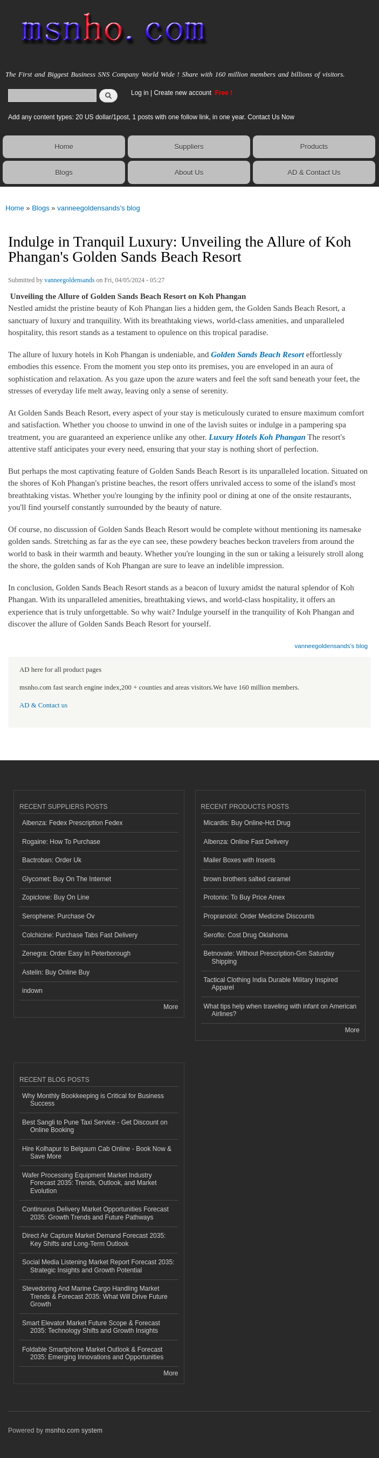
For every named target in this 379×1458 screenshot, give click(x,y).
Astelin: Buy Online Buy (55, 972)
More (170, 1007)
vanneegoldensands (69, 280)
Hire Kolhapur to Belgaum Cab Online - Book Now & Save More (96, 1152)
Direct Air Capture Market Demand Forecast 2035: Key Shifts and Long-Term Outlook (94, 1239)
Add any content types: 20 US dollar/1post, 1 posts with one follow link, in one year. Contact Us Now (151, 117)
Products (314, 146)
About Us (189, 172)
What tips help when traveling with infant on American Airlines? (280, 1010)
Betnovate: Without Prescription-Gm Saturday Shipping (269, 957)
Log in (140, 93)
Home (63, 146)
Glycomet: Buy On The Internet (66, 879)
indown (32, 990)
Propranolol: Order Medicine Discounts (259, 916)
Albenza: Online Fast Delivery (246, 842)
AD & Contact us (43, 705)
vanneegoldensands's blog (98, 208)
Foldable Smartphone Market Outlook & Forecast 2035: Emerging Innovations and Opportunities (92, 1353)
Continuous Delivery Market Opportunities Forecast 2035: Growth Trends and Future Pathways (95, 1213)
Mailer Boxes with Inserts (239, 860)
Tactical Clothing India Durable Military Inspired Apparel (271, 983)
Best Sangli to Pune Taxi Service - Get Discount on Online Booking (95, 1126)
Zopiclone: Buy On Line (55, 897)
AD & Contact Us (313, 172)
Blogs (64, 172)
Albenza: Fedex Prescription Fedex (72, 823)
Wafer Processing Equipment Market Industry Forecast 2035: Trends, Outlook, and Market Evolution (89, 1183)
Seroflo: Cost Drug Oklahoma (246, 935)
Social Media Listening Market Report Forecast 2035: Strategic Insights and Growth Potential (98, 1265)
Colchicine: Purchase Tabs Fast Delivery (79, 935)
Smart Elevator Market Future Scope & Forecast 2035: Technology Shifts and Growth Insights (91, 1326)
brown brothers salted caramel (247, 879)
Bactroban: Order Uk (51, 860)
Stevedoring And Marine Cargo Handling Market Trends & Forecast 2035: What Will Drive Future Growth (95, 1296)
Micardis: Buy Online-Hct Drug (247, 823)
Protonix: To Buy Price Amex (244, 897)
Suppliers (188, 146)
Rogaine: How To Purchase (61, 842)
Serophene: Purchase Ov (58, 916)
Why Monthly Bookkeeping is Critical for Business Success (93, 1099)
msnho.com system (73, 1430)
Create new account (183, 93)
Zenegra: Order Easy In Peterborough (76, 953)
